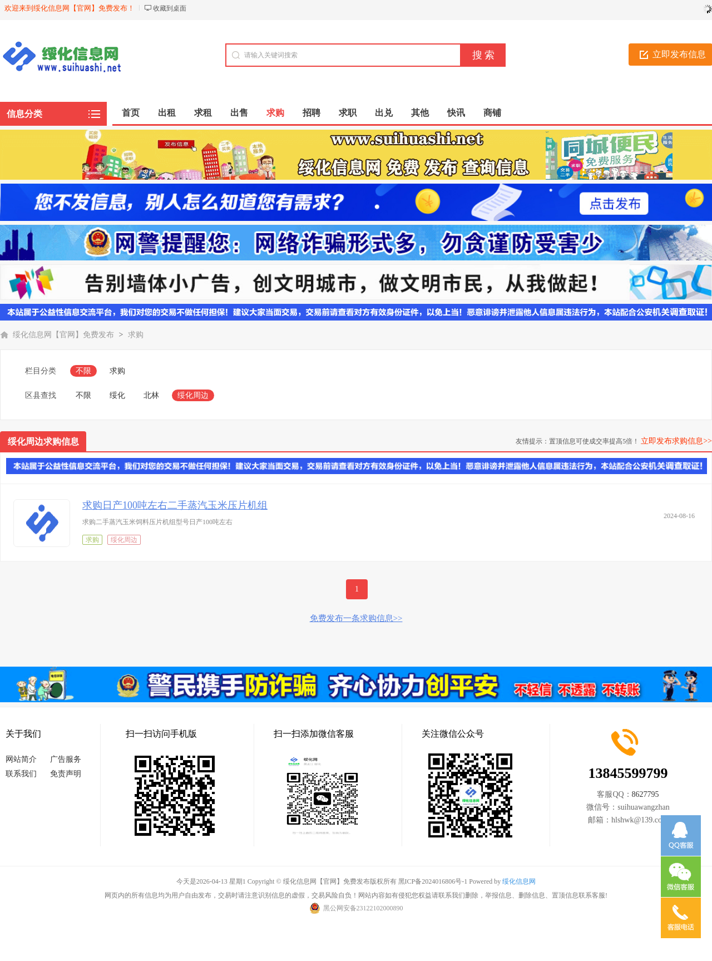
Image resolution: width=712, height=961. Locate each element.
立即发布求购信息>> (676, 441)
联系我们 (21, 774)
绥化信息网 (519, 881)
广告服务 (65, 759)
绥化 (117, 395)
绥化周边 (193, 395)
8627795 (645, 794)
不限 (83, 371)
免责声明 (65, 774)
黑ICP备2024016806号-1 (433, 881)
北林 (151, 395)
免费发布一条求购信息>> (356, 618)
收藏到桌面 (169, 8)
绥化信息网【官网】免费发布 (63, 335)
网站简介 (21, 759)
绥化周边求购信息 (43, 441)
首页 (131, 112)
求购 (136, 335)
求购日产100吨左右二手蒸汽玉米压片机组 (175, 505)
